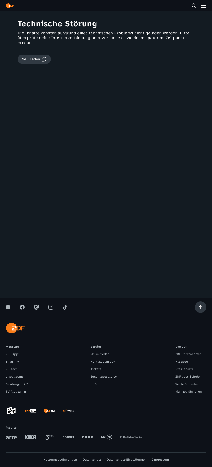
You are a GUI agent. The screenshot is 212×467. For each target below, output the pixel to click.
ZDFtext (11, 369)
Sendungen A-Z (17, 384)
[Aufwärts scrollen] (200, 307)
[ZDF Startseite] (10, 5)
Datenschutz (92, 459)
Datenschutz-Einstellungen (126, 459)
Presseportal (184, 369)
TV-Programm (16, 391)
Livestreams (15, 376)
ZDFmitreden (100, 354)
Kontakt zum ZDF (103, 361)
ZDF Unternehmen (188, 354)
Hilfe (94, 384)
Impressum (160, 459)
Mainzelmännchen (188, 391)
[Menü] (203, 6)
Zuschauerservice (104, 376)
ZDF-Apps (13, 354)
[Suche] (194, 6)
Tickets (96, 369)
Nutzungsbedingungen (60, 459)
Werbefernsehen (187, 384)
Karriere (181, 361)
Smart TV (12, 361)
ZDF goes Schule (187, 376)
